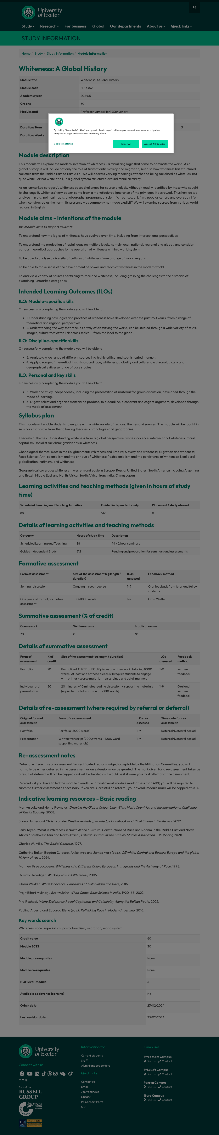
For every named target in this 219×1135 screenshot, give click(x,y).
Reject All (126, 144)
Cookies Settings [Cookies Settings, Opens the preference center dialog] (63, 143)
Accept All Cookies (154, 144)
